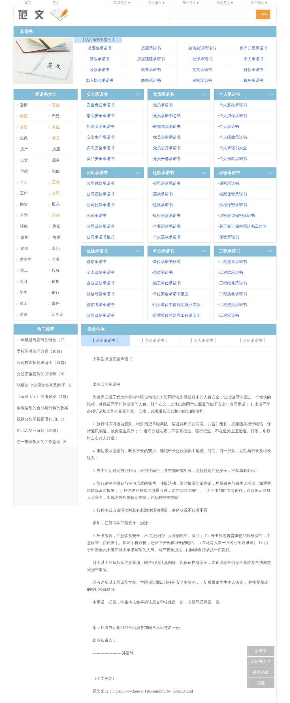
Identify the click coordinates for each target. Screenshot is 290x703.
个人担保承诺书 (233, 116)
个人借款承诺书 (233, 159)
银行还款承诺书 (167, 216)
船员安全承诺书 (100, 126)
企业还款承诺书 (167, 226)
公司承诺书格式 (100, 237)
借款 (25, 248)
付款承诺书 (253, 70)
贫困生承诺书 (100, 48)
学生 (23, 292)
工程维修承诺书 (233, 283)
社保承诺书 (202, 59)
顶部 (261, 683)
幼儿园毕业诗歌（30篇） (38, 430)
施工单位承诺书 (167, 283)
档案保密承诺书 (233, 194)
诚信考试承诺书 (100, 305)
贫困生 (26, 259)
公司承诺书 (97, 173)
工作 (24, 193)
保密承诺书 (202, 80)
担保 (24, 138)
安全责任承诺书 (100, 105)
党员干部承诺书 (167, 159)
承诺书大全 (261, 661)
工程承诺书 (229, 251)
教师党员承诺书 (167, 126)
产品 (55, 116)
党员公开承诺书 (167, 148)
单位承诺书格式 (167, 262)
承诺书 (261, 651)
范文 (55, 3)
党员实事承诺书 (167, 137)
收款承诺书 (100, 70)
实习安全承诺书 (100, 148)
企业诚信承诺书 (100, 283)
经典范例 (261, 672)
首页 (27, 3)
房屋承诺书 (151, 48)
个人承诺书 (253, 59)
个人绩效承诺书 (233, 137)
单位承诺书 (163, 251)
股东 (56, 204)
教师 (57, 237)
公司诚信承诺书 (100, 226)
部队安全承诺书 (100, 116)
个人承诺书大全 (233, 148)
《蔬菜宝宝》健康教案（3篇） (43, 396)
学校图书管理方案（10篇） (40, 351)
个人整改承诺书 (233, 105)
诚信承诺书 (97, 251)
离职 (56, 248)
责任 (55, 303)
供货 (24, 204)
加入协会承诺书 (100, 80)
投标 (56, 270)
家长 (57, 226)
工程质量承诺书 (233, 262)
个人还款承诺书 (167, 237)
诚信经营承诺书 (100, 294)
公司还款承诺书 (100, 194)
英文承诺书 (202, 70)
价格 (25, 237)
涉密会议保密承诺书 (237, 216)
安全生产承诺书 (100, 137)
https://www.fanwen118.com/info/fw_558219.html (152, 691)
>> (138, 94)
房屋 (56, 149)
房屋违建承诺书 (151, 59)
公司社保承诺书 (100, 205)
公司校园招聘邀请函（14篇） (42, 363)
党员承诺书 (163, 94)
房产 (24, 149)
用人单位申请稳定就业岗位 (177, 305)
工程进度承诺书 (233, 305)
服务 (56, 160)
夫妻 (24, 160)
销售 (55, 281)
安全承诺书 (97, 94)
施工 (24, 270)
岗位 (56, 171)
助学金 (57, 314)
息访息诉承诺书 (202, 48)
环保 (24, 226)
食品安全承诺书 (100, 159)
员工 (23, 303)
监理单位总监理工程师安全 (177, 315)
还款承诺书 (163, 173)
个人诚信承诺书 (100, 272)
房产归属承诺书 (253, 48)
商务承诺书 (151, 80)
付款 (24, 171)
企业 (56, 259)
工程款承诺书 (231, 272)
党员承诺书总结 (167, 116)
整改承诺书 (100, 59)
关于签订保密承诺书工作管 (243, 226)
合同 (24, 215)
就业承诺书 (151, 70)
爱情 (24, 105)
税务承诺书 (253, 80)
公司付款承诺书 (100, 183)
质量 (23, 314)
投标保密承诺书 (233, 205)
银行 (55, 292)
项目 (23, 281)
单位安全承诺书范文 (171, 294)
